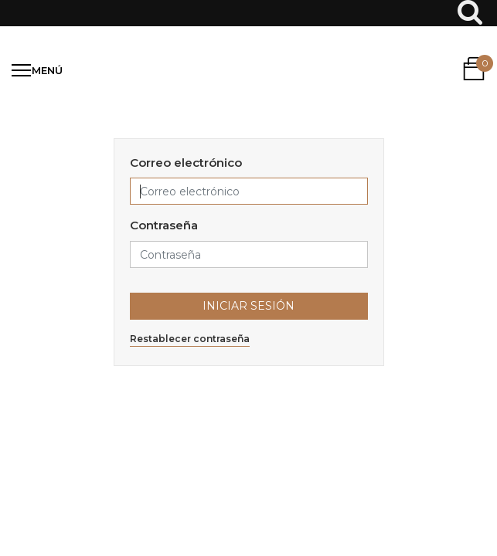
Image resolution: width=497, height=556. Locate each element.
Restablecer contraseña (190, 338)
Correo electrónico (186, 162)
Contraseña (164, 225)
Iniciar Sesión (248, 306)
